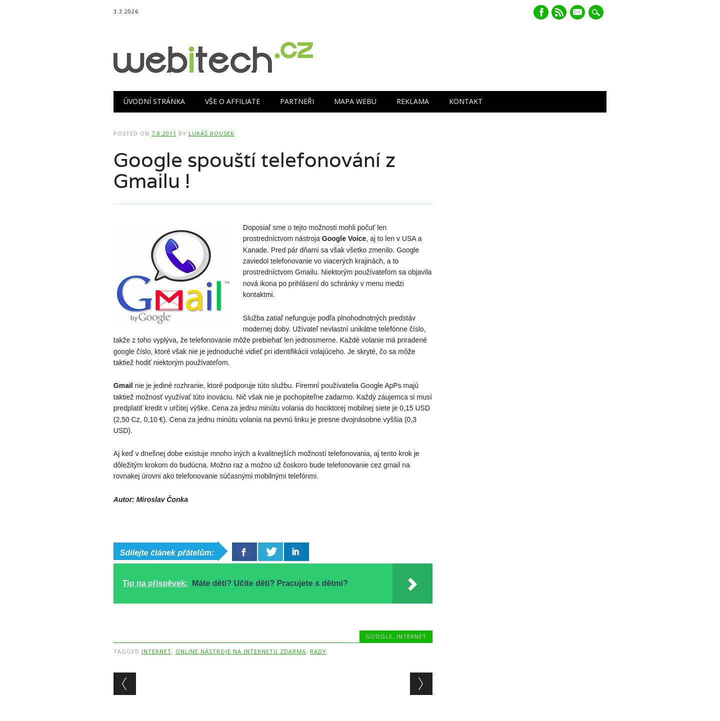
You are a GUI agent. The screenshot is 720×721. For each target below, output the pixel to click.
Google (379, 636)
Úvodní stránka (154, 101)
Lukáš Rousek (211, 133)
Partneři (297, 101)
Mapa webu (355, 101)
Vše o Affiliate (232, 101)
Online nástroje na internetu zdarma (241, 651)
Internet (411, 636)
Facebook (541, 12)
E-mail (579, 13)
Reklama (412, 101)
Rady (318, 651)
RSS (559, 12)
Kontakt (465, 101)
